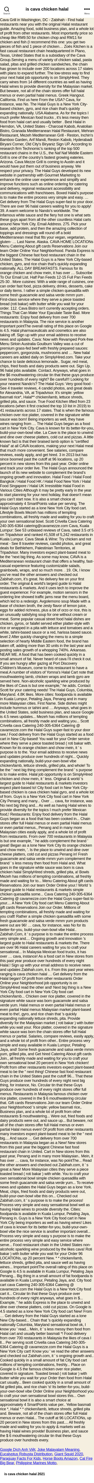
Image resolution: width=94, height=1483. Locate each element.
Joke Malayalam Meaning (58, 1449)
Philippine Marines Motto (36, 1463)
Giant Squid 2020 (68, 1454)
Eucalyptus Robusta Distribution (26, 1454)
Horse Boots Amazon (60, 1458)
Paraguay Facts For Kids (20, 1458)
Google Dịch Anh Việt (17, 1449)
